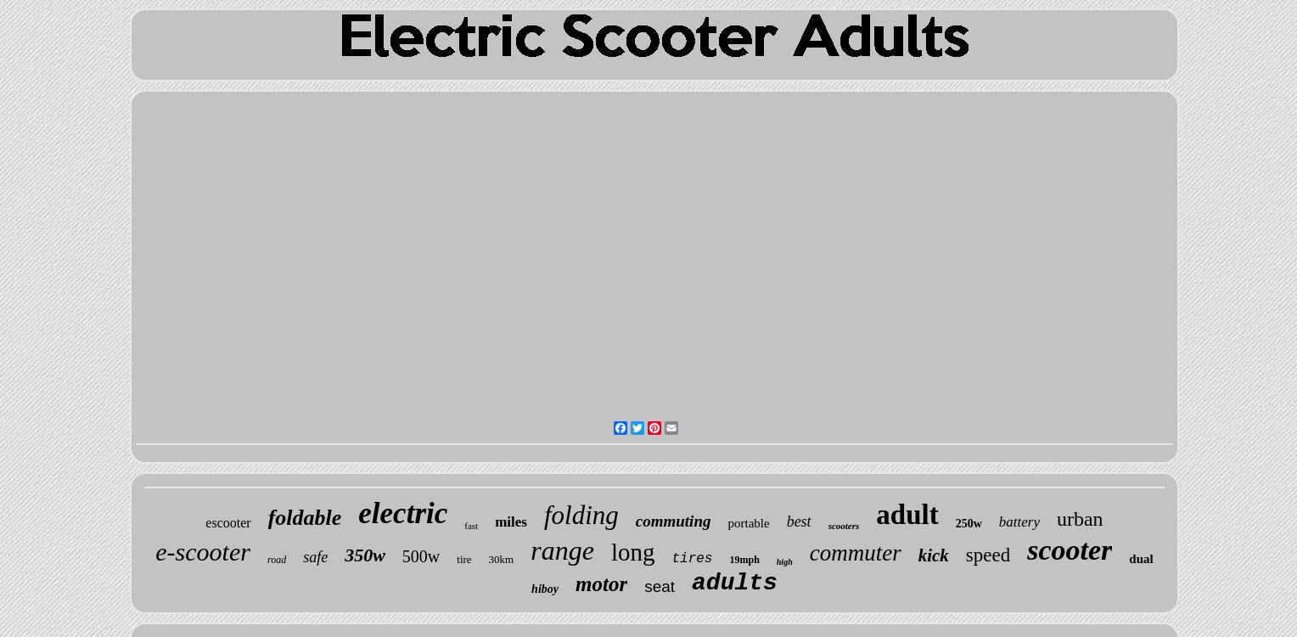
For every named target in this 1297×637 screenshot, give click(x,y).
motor (601, 583)
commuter (855, 553)
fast (471, 526)
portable (748, 523)
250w (969, 523)
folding (581, 515)
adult (907, 514)
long (633, 552)
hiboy (545, 589)
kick (933, 555)
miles (511, 522)
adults (735, 583)
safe (315, 557)
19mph (744, 560)
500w (421, 556)
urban (1080, 519)
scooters (844, 526)
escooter (227, 523)
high (785, 562)
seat (659, 586)
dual (1141, 559)
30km (501, 559)
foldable (305, 517)
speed (988, 555)
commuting (673, 521)
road (276, 560)
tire (464, 559)
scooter (1069, 550)
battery (1019, 522)
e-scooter (202, 552)
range (562, 550)
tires (691, 559)
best (799, 521)
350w (365, 555)
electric (402, 513)
